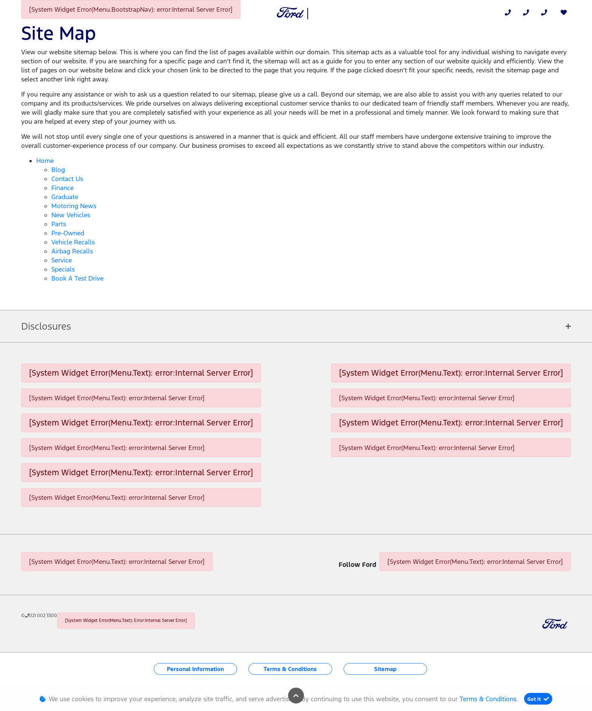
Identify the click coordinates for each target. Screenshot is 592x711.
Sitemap (385, 669)
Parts (58, 224)
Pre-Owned (67, 233)
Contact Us (67, 179)
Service (61, 260)
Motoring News (73, 206)
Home (45, 161)
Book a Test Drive (77, 278)
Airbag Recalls (72, 251)
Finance (62, 188)
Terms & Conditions (290, 669)
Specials (63, 269)
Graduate (64, 197)
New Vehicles (70, 215)
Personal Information (195, 669)
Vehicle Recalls (73, 242)
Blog (58, 170)
